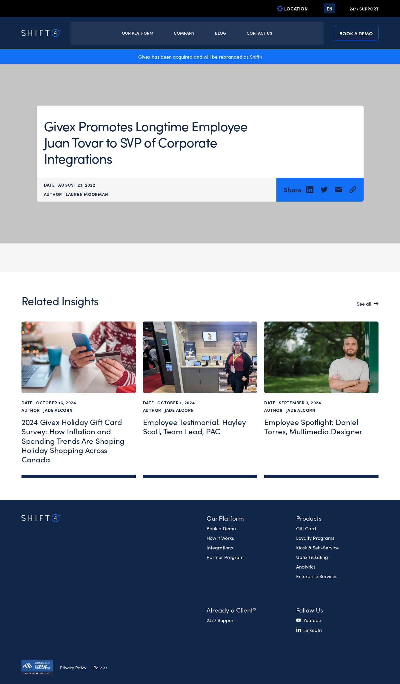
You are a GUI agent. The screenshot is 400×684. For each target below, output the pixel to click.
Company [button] (184, 33)
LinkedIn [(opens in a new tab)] (312, 630)
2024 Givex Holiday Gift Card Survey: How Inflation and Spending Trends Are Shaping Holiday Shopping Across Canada (72, 440)
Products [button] (308, 517)
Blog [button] (220, 33)
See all (364, 303)
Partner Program (225, 557)
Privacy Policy (73, 668)
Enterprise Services (316, 576)
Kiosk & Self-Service (317, 547)
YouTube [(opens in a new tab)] (312, 620)
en (330, 8)
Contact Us (259, 33)
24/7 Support (364, 9)
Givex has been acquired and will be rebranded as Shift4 (200, 56)
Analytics (306, 566)
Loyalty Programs (315, 537)
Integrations (220, 547)
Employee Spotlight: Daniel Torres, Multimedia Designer (313, 427)
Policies (100, 668)
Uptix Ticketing (312, 557)
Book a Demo (356, 33)
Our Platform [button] (137, 33)
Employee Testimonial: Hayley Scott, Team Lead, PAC (194, 427)
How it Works (220, 537)
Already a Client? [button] (231, 609)
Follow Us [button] (309, 609)
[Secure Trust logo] (37, 668)
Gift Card (306, 528)
